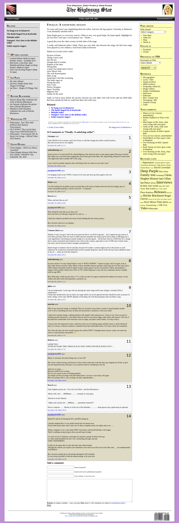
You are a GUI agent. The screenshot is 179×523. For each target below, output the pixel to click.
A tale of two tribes (56, 127)
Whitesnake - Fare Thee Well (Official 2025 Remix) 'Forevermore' (21, 125)
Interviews (147, 93)
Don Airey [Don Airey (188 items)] (163, 171)
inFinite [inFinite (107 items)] (153, 183)
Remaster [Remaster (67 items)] (169, 192)
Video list (147, 38)
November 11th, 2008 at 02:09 (57, 380)
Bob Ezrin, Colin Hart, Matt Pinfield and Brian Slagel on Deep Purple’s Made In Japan (23, 65)
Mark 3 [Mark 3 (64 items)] (157, 189)
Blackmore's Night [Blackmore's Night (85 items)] (155, 165)
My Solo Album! (16, 81)
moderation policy (118, 503)
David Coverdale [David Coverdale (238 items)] (162, 167)
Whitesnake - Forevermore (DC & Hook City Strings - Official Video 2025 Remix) (24, 136)
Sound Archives (149, 82)
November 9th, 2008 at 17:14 (56, 335)
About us (146, 42)
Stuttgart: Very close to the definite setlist (69, 115)
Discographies (149, 77)
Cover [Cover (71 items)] (151, 168)
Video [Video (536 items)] (144, 208)
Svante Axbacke (149, 131)
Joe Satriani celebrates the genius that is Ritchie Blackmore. (23, 105)
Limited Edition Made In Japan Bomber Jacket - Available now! (23, 59)
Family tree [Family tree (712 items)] (147, 175)
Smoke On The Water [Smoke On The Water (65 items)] (154, 199)
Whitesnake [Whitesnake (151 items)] (153, 208)
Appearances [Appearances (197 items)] (148, 162)
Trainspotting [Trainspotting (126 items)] (151, 205)
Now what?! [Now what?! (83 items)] (163, 189)
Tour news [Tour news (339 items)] (162, 201)
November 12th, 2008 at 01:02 (57, 459)
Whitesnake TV (18, 119)
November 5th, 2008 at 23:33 (56, 177)
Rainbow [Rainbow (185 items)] (150, 192)
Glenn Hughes (17, 144)
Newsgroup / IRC (150, 100)
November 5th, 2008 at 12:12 (56, 145)
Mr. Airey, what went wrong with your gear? (155, 123)
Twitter (146, 52)
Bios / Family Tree (150, 98)
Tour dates (147, 35)
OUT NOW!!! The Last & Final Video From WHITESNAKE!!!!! (23, 130)
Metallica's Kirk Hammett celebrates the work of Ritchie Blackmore (22, 111)
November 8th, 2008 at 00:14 (56, 255)
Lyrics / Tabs (148, 80)
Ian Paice (15, 77)
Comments (78, 516)
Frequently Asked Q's (151, 86)
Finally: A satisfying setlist (66, 24)
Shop (145, 40)
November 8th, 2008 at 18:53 (56, 300)
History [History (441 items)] (154, 178)
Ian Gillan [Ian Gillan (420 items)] (165, 178)
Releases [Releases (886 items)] (160, 192)
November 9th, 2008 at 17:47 (56, 349)
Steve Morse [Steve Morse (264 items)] (150, 202)
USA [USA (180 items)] (165, 205)
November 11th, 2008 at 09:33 (57, 410)
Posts (66, 516)
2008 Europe (85, 122)
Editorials (147, 95)
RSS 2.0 (119, 122)
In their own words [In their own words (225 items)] (149, 185)
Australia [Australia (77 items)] (157, 163)
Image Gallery (149, 89)
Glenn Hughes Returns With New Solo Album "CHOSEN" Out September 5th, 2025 (23, 154)
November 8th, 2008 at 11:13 (56, 282)
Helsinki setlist (13, 37)
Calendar (70, 516)
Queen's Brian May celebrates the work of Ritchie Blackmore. (23, 101)
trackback (65, 123)
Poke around (145, 29)
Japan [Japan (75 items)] (160, 186)
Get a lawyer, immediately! (152, 114)
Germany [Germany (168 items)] (160, 175)
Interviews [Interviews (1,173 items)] (164, 182)
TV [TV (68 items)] (157, 205)
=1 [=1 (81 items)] (141, 163)
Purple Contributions (151, 91)
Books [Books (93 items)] (163, 165)
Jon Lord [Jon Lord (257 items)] (150, 188)
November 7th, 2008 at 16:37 (56, 191)
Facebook (147, 49)
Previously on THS (148, 60)
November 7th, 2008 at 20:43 (56, 226)
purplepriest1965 (54, 171)
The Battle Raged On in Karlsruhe (22, 34)
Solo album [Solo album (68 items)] (164, 199)
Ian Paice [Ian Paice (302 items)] (145, 182)
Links (145, 105)
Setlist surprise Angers (16, 46)
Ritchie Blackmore (20, 96)
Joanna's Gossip (149, 102)
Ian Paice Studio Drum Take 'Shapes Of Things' (21, 85)
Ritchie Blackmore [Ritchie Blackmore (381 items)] (153, 195)
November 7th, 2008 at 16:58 (56, 203)
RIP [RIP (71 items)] (141, 196)
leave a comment (52, 123)
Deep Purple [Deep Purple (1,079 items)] (149, 171)
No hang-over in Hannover (18, 31)
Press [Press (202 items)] (142, 192)
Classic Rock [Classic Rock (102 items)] (144, 168)
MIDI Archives (149, 84)
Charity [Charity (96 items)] (168, 165)
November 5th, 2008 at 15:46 (56, 166)
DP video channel (19, 54)
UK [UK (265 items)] (160, 205)
